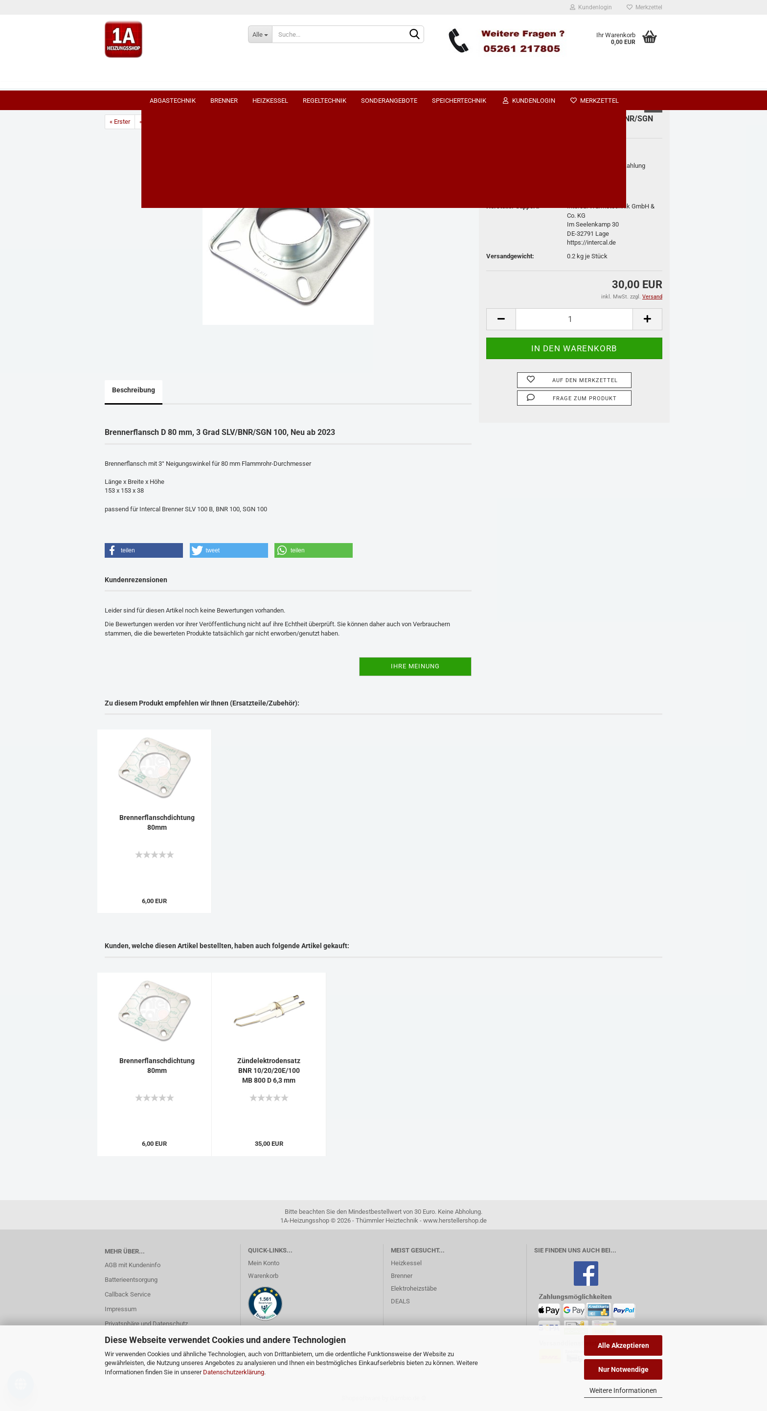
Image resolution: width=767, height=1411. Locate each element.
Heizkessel (336, 81)
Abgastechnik (239, 81)
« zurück (150, 121)
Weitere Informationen (623, 1390)
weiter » (182, 121)
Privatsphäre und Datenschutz (146, 1323)
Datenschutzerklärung (233, 1372)
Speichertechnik (525, 81)
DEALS (400, 1301)
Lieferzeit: (500, 165)
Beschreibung (133, 390)
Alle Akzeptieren (623, 1345)
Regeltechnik (390, 81)
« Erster (120, 121)
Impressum (120, 1309)
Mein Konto (263, 1263)
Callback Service (128, 1294)
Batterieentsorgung (131, 1279)
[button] (144, 550)
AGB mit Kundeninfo (132, 1265)
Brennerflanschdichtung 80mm (157, 822)
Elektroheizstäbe (414, 1288)
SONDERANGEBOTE (455, 81)
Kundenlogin (591, 7)
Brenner (290, 81)
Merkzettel (644, 7)
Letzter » (214, 121)
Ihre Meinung (415, 666)
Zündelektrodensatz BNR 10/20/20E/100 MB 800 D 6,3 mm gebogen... (268, 1071)
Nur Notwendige (623, 1369)
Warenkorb (263, 1275)
